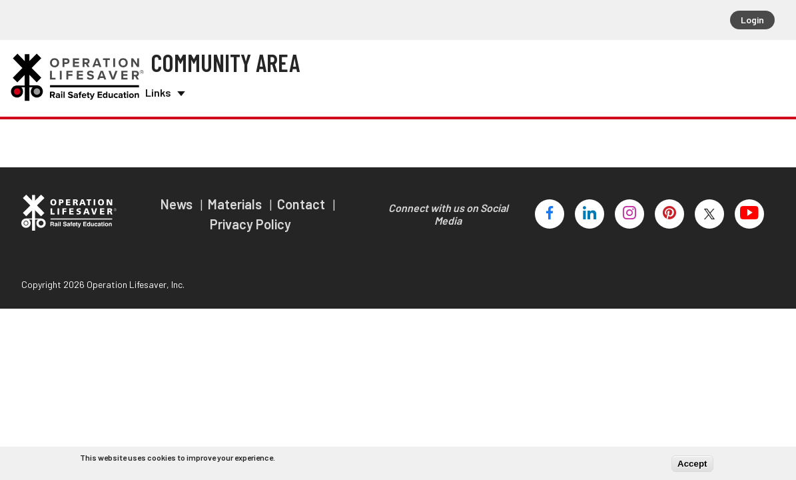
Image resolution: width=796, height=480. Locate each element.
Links (164, 89)
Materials (236, 199)
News (178, 199)
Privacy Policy (250, 219)
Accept (692, 464)
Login (752, 19)
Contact (302, 199)
